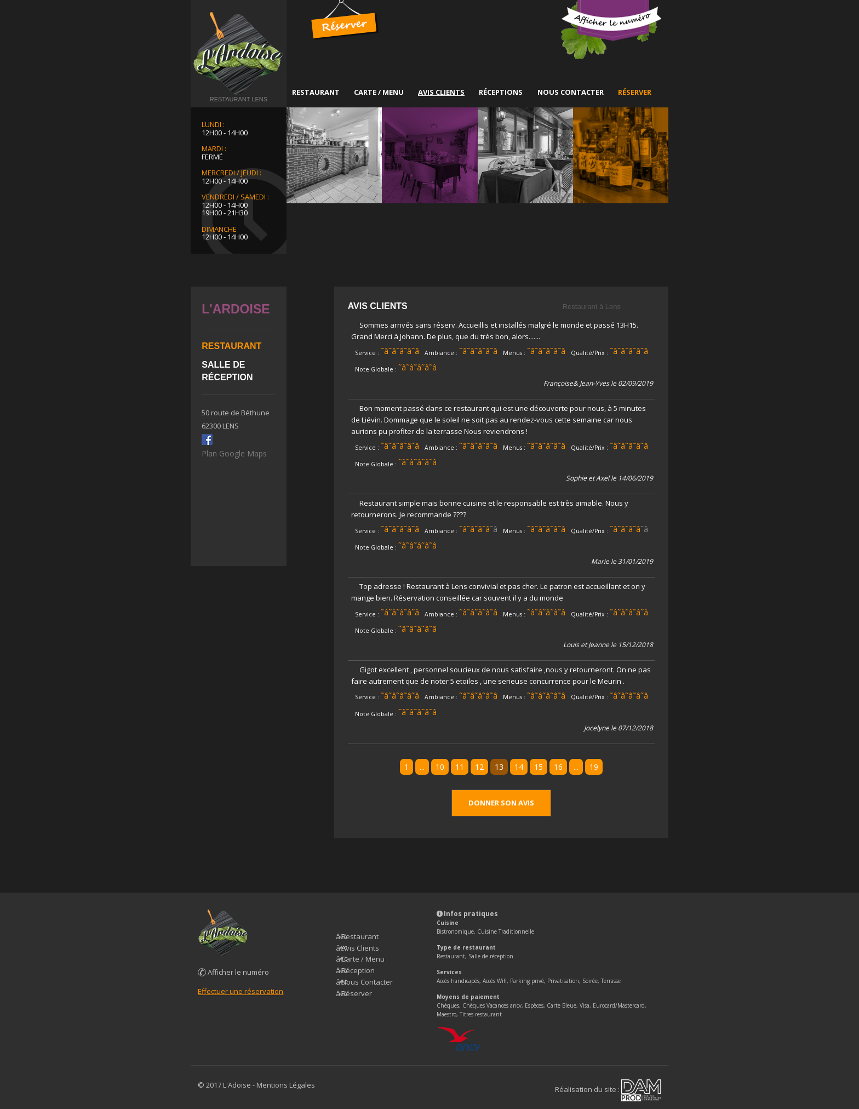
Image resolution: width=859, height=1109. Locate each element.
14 (518, 767)
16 (558, 767)
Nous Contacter (570, 92)
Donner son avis (501, 803)
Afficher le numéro (233, 972)
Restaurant (316, 92)
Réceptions (501, 92)
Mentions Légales (285, 1085)
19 (593, 767)
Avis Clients (441, 92)
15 (538, 767)
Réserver (634, 92)
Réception (358, 970)
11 (459, 767)
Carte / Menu (379, 92)
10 (440, 767)
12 (479, 767)
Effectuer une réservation (240, 991)
